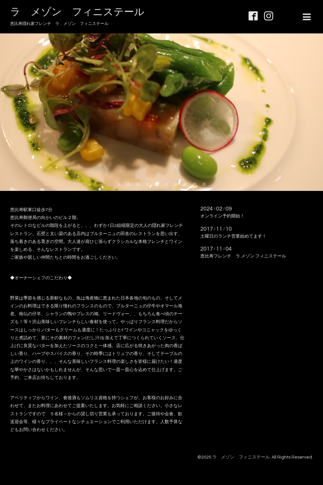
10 (204, 184)
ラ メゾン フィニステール (77, 12)
